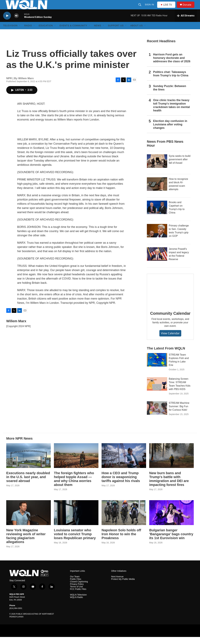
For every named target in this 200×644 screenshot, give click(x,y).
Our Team (75, 583)
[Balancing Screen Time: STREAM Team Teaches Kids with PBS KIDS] (157, 391)
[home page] (28, 580)
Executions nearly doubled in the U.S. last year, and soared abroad (28, 484)
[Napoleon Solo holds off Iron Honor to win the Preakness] (124, 519)
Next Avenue (117, 583)
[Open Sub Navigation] (20, 32)
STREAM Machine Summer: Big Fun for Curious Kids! (179, 413)
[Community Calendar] (170, 297)
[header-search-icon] (140, 8)
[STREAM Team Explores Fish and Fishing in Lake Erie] (157, 367)
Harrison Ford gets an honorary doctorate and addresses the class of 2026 (171, 65)
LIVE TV (167, 8)
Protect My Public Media (123, 586)
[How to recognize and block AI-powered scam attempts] (157, 191)
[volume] (16, 22)
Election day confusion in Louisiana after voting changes (170, 131)
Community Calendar (170, 320)
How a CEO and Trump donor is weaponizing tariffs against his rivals (121, 484)
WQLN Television (78, 602)
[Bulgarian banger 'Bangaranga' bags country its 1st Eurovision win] (171, 519)
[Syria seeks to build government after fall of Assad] (157, 168)
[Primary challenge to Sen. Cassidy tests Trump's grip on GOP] (157, 237)
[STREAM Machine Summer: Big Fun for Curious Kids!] (157, 415)
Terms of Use (76, 594)
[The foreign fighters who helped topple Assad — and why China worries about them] (76, 462)
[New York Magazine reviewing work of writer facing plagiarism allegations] (28, 519)
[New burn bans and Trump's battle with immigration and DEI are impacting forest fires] (171, 462)
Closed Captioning (79, 589)
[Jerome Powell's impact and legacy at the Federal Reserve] (157, 261)
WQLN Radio (76, 604)
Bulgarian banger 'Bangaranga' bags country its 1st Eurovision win (171, 541)
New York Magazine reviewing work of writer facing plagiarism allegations (26, 543)
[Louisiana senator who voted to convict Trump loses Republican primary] (76, 519)
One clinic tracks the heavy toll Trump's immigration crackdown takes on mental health (171, 112)
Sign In (149, 8)
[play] (7, 23)
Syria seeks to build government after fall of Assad (179, 166)
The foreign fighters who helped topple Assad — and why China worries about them (74, 486)
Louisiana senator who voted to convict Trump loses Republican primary (75, 541)
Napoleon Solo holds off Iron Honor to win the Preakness (121, 541)
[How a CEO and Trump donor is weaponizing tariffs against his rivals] (124, 462)
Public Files (75, 586)
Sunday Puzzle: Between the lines (169, 95)
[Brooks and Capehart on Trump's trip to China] (157, 214)
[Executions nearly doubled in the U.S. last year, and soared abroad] (28, 462)
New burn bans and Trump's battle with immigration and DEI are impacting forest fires (169, 486)
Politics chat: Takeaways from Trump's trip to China (170, 80)
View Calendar (170, 340)
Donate (189, 8)
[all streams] (186, 22)
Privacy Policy (77, 591)
